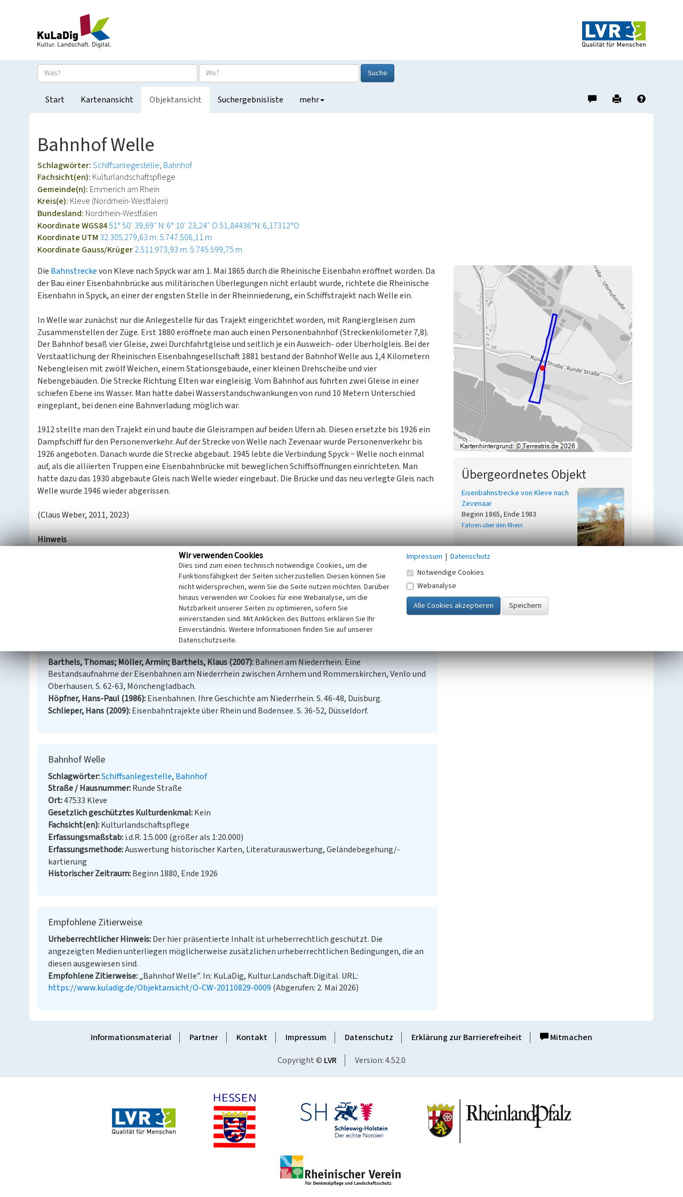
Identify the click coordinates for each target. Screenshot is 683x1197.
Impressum (306, 1037)
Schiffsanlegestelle (126, 165)
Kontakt (251, 1037)
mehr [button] (311, 100)
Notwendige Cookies (445, 572)
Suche (377, 73)
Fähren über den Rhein (492, 525)
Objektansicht (175, 100)
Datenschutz (369, 1037)
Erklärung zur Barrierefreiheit (466, 1037)
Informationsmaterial (131, 1037)
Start (55, 100)
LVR (330, 1060)
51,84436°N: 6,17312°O (259, 226)
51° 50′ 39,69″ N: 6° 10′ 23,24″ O (163, 226)
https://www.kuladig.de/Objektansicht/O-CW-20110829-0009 (159, 988)
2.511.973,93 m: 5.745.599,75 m (188, 250)
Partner (203, 1037)
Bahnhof (177, 165)
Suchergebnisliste (250, 100)
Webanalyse (431, 586)
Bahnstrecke (74, 271)
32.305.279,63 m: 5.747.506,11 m (156, 237)
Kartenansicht (107, 100)
